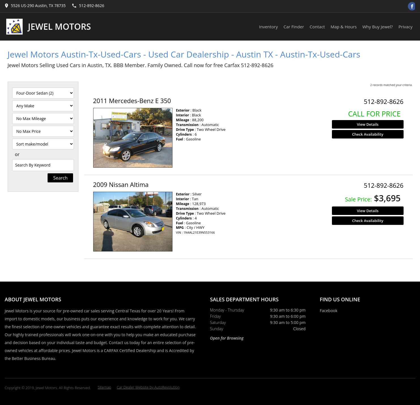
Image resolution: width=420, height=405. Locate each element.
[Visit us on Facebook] (412, 6)
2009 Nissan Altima (121, 184)
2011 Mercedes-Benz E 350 (132, 100)
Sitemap (104, 387)
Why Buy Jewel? (378, 26)
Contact (317, 26)
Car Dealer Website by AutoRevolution (148, 387)
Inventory (268, 26)
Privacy (405, 26)
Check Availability (367, 134)
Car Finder (293, 26)
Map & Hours (344, 26)
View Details (367, 124)
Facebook (328, 310)
